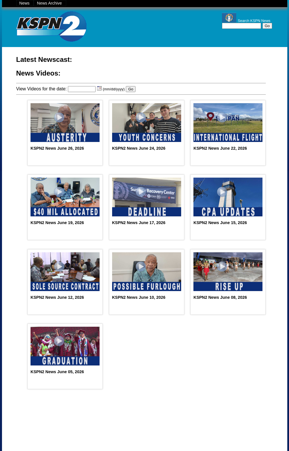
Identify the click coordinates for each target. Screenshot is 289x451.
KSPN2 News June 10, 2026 (138, 297)
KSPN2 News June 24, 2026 (138, 148)
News (25, 3)
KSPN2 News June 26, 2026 (57, 148)
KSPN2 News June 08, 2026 (220, 297)
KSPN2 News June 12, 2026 (57, 297)
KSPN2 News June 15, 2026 (220, 222)
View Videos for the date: (41, 88)
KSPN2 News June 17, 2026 (138, 222)
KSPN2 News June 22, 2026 (220, 148)
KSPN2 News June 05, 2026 (57, 371)
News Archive (50, 3)
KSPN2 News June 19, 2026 (57, 222)
